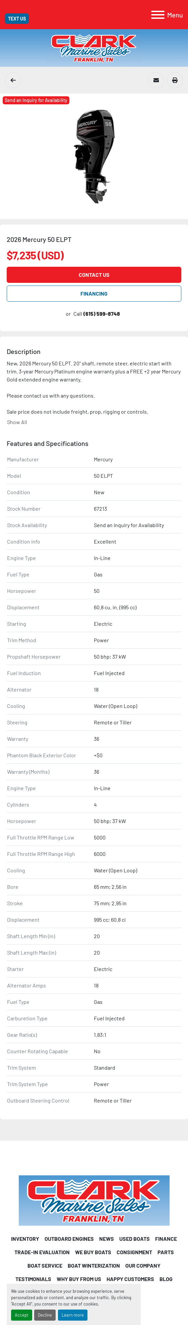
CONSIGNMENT (134, 1252)
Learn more (73, 1315)
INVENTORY (25, 1238)
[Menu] (158, 15)
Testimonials (33, 1279)
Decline (45, 1315)
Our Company (143, 1265)
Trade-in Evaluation (42, 1252)
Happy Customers (130, 1279)
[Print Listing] (175, 80)
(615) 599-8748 (101, 313)
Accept (21, 1315)
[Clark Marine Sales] (94, 1199)
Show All (17, 422)
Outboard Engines (69, 1238)
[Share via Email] (156, 80)
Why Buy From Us (79, 1279)
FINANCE (166, 1238)
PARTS (166, 1252)
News (106, 1238)
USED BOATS (134, 1238)
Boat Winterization (94, 1265)
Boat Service (44, 1265)
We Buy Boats (93, 1252)
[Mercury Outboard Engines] (13, 80)
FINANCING (94, 293)
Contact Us (94, 274)
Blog (166, 1279)
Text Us (17, 18)
